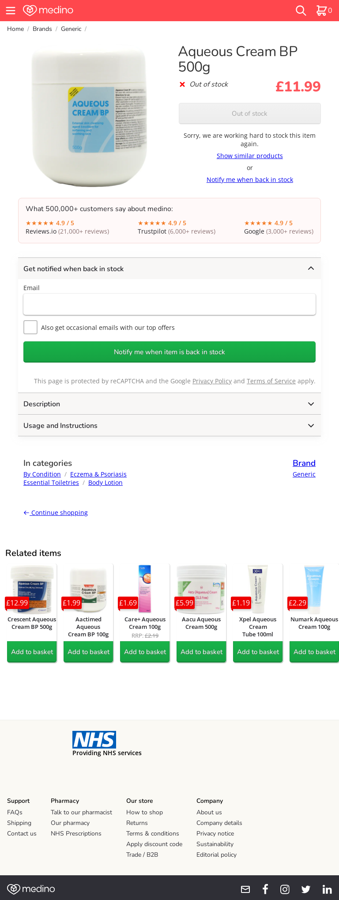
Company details (219, 823)
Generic (71, 29)
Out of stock (249, 113)
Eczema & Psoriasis (98, 474)
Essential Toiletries (51, 482)
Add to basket (32, 651)
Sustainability (215, 844)
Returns (137, 823)
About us (209, 812)
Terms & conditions (152, 833)
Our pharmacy (70, 823)
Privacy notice (215, 833)
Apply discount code (154, 844)
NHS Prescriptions (76, 833)
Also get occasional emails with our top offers (99, 327)
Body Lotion (105, 482)
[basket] (324, 11)
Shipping (19, 823)
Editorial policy (216, 855)
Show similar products (250, 155)
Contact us (22, 833)
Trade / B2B (142, 855)
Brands (42, 29)
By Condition (42, 474)
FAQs (15, 812)
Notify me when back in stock (250, 179)
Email (31, 288)
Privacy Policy (212, 381)
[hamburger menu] (10, 10)
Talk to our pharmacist (81, 812)
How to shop (144, 812)
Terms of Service (271, 381)
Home (15, 29)
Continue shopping (55, 512)
